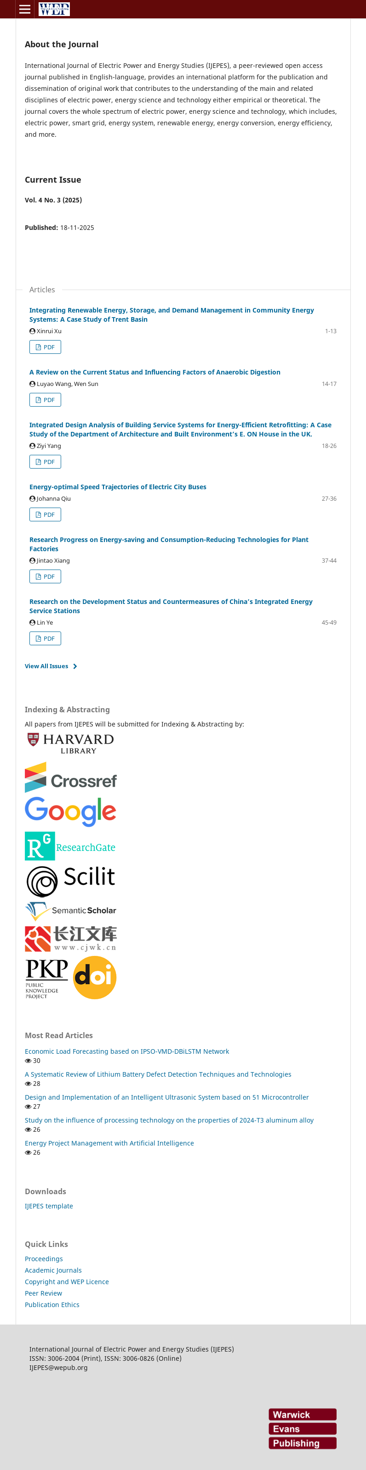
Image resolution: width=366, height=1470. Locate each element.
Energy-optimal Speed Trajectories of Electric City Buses (117, 486)
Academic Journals (53, 1270)
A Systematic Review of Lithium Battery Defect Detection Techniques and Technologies (158, 1074)
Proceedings (44, 1258)
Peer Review (43, 1293)
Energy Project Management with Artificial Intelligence (109, 1143)
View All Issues (46, 666)
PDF (48, 347)
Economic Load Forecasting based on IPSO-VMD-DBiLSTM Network (127, 1051)
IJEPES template (49, 1206)
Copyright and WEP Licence (67, 1281)
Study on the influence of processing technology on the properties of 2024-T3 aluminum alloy (169, 1120)
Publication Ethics (52, 1304)
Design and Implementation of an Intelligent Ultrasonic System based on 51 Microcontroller (167, 1097)
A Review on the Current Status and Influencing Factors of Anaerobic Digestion (154, 372)
